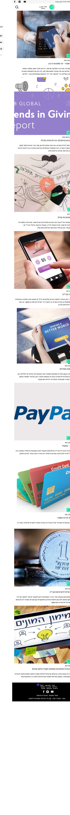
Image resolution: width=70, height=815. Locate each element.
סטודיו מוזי (44, 698)
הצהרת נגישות (30, 695)
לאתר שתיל (46, 2)
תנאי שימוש (41, 695)
